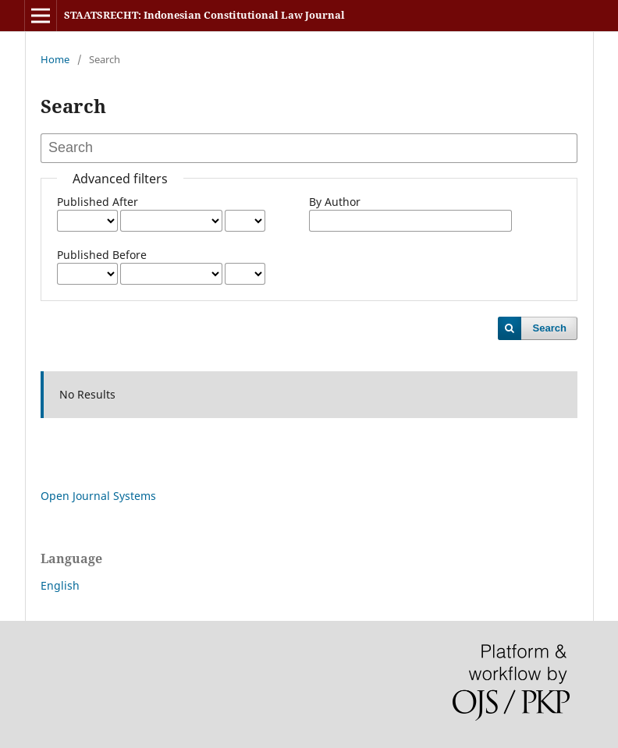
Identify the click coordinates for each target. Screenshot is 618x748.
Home (55, 59)
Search (549, 328)
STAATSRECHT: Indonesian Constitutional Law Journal (204, 15)
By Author (334, 201)
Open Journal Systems (98, 495)
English (60, 585)
